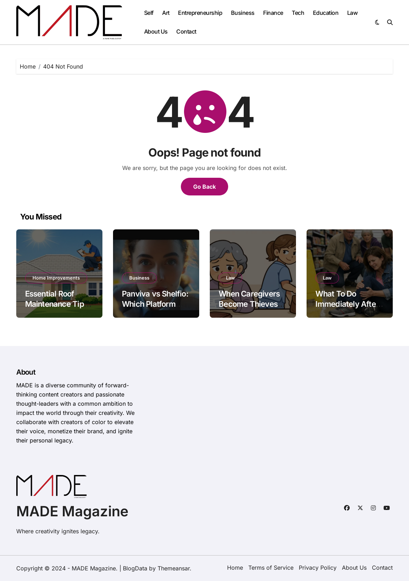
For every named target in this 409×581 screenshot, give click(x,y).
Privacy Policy (318, 567)
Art (166, 12)
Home (235, 567)
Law (352, 12)
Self (149, 12)
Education (326, 12)
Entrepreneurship (200, 12)
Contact (186, 31)
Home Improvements (56, 278)
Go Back (204, 186)
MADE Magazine (72, 511)
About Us (156, 31)
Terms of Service (271, 567)
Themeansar (174, 568)
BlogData (135, 568)
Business (243, 12)
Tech (298, 12)
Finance (273, 12)
